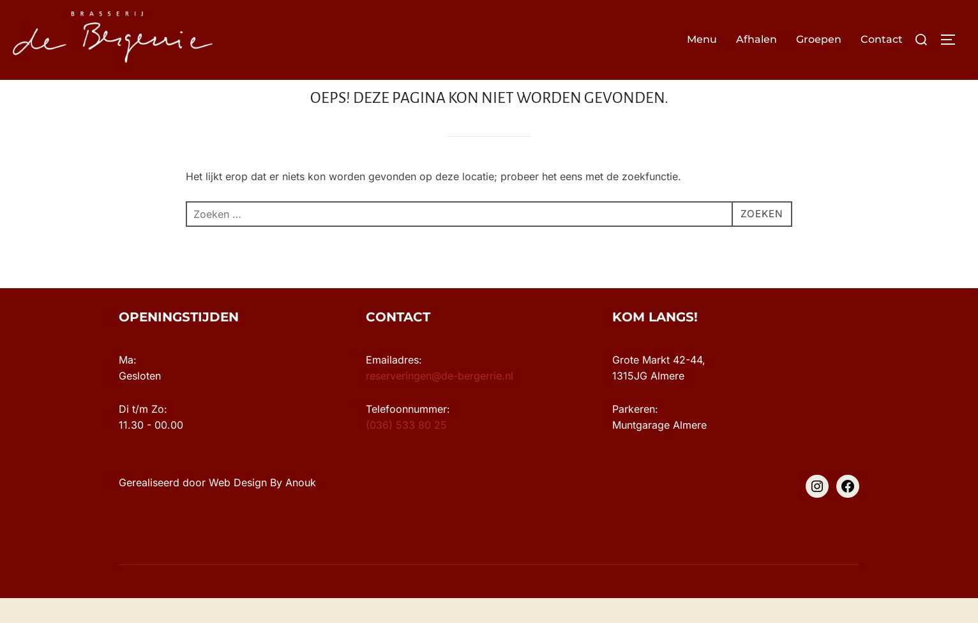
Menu (702, 39)
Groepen (818, 39)
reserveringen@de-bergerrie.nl (439, 400)
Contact (882, 39)
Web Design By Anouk (262, 507)
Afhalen (756, 39)
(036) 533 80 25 (406, 449)
